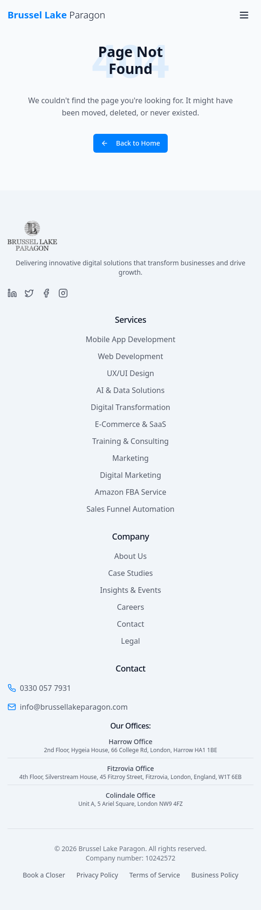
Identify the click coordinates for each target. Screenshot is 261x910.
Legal (130, 641)
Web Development (130, 356)
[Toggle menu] (244, 15)
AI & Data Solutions (131, 390)
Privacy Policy (97, 874)
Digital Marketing (130, 475)
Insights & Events (130, 590)
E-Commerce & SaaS (130, 424)
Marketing (130, 458)
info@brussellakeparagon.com (74, 707)
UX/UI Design (131, 373)
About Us (130, 556)
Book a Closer (44, 874)
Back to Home (130, 143)
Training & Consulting (130, 441)
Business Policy (214, 874)
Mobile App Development (130, 339)
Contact (130, 624)
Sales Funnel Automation (131, 509)
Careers (130, 607)
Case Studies (130, 573)
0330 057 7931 (45, 688)
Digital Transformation (131, 407)
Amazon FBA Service (130, 492)
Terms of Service (155, 874)
